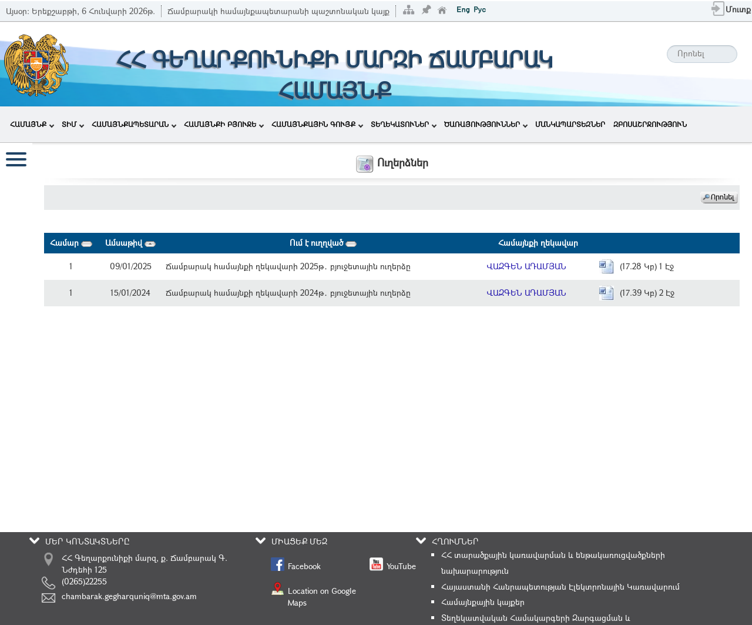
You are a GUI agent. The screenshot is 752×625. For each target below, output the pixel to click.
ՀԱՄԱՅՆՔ (32, 124)
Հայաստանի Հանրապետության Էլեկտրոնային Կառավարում (560, 586)
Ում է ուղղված (323, 242)
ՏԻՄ (73, 124)
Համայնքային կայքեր (483, 601)
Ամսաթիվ (130, 242)
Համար (71, 242)
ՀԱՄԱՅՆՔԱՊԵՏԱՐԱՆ (134, 124)
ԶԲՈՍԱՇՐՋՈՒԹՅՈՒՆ (650, 124)
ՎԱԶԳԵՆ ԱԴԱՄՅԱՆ (526, 266)
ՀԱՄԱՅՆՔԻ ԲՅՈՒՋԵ (224, 124)
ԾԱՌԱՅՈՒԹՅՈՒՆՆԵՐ (486, 124)
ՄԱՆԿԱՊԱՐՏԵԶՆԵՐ (570, 124)
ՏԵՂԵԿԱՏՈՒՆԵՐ (404, 124)
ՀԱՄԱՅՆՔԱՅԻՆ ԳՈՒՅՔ (317, 124)
